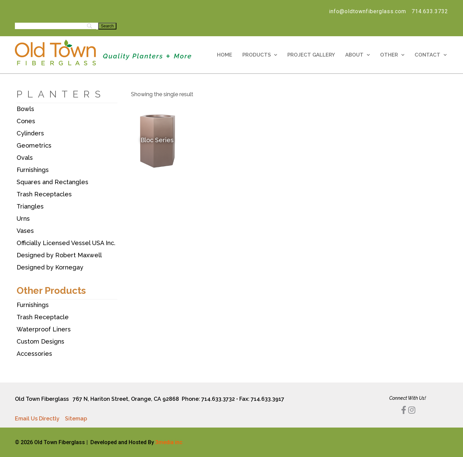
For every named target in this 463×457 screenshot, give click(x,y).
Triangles (30, 206)
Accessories (34, 353)
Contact (431, 55)
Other (392, 55)
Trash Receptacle (43, 317)
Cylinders (30, 133)
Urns (23, 218)
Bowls (25, 108)
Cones (26, 121)
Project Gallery (311, 55)
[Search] (107, 26)
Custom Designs (40, 341)
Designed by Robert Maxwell (59, 255)
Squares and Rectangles (52, 182)
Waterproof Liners (44, 329)
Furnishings (33, 169)
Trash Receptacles (44, 194)
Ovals (25, 157)
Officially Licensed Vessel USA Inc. (66, 242)
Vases (25, 230)
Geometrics (34, 145)
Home (224, 55)
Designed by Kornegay (50, 267)
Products (259, 55)
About (357, 55)
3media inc (168, 442)
